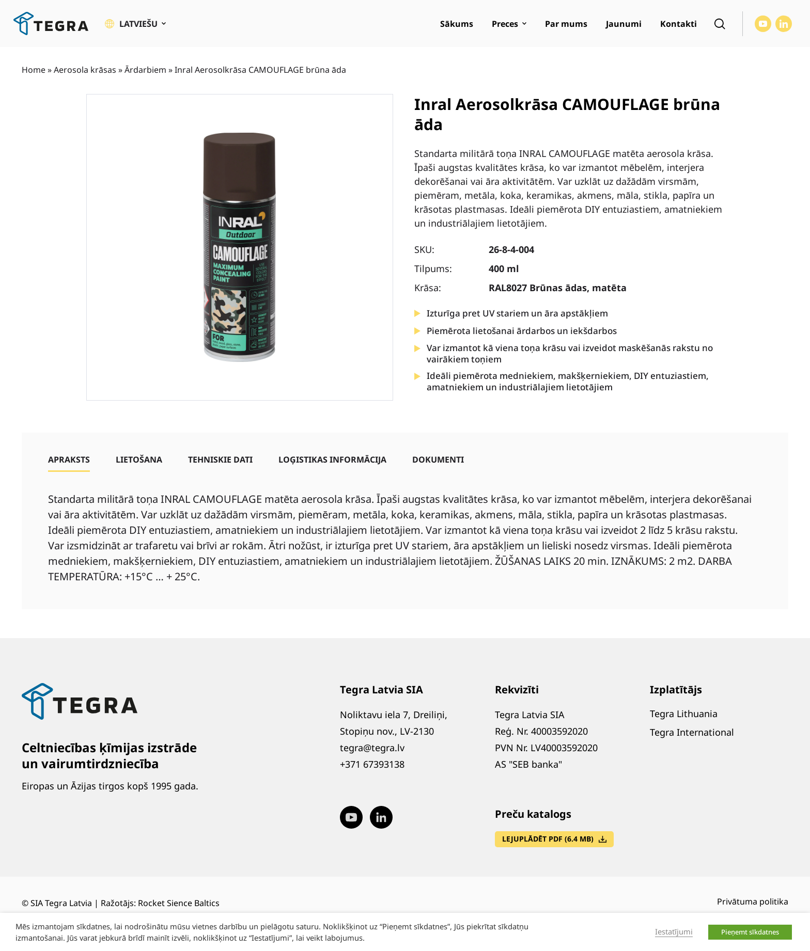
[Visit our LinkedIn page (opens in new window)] (783, 23)
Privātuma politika (752, 901)
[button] (135, 23)
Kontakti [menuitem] (678, 24)
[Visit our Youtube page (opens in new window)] (763, 23)
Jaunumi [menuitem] (624, 24)
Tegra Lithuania (684, 713)
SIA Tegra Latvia (61, 903)
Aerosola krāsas (85, 69)
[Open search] (719, 24)
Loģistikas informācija (332, 459)
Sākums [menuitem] (456, 24)
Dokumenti (438, 459)
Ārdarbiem (145, 69)
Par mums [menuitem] (566, 24)
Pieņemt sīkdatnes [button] (750, 932)
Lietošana (139, 459)
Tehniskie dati (220, 459)
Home (33, 69)
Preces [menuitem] (505, 24)
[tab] (69, 459)
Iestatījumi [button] (674, 931)
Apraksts (69, 459)
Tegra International (692, 732)
